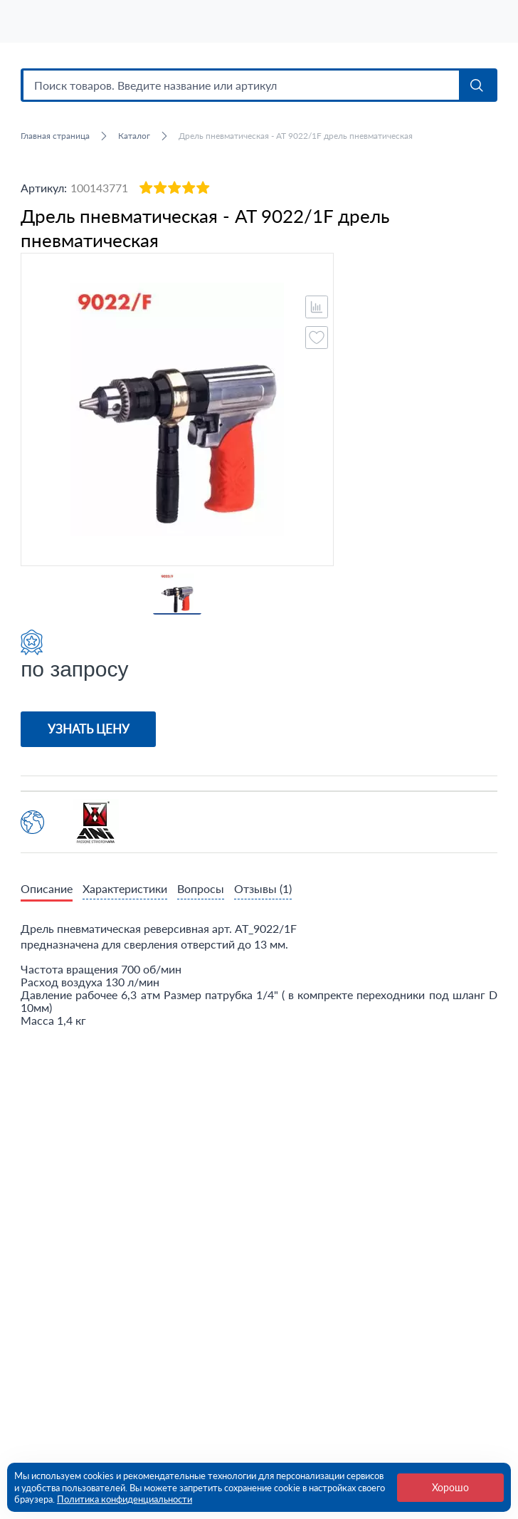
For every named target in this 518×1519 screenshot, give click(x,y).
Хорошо (450, 1487)
